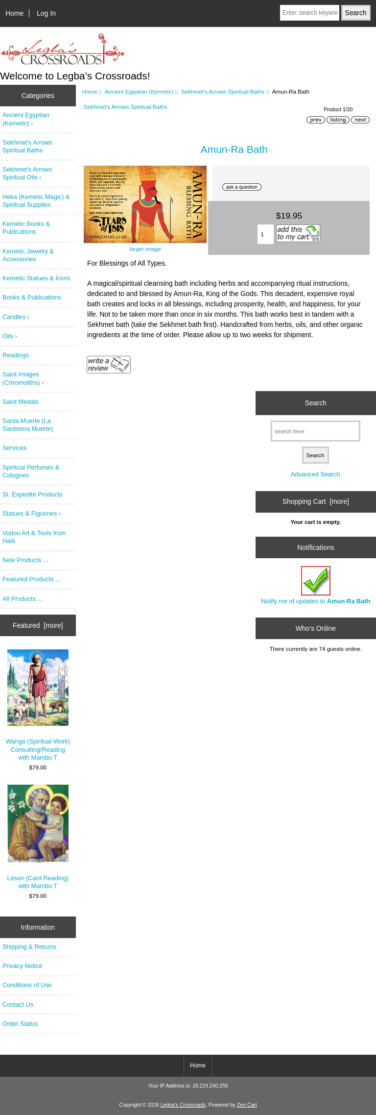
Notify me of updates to (315, 585)
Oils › (9, 336)
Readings (15, 355)
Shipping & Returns (29, 946)
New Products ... (25, 560)
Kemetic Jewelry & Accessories (28, 255)
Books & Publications (31, 297)
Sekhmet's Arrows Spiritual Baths (222, 91)
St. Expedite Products (32, 494)
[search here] (315, 431)
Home (14, 13)
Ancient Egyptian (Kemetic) (139, 91)
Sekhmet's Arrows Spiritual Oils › (27, 173)
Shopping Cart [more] (315, 501)
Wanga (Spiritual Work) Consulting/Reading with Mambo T (38, 705)
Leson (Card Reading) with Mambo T (38, 837)
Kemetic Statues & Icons (36, 278)
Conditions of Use (27, 985)
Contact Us (17, 1004)
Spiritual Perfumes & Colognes (30, 471)
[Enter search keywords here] (309, 13)
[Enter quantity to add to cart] (266, 234)
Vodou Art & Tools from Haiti (34, 537)
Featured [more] (38, 625)
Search (316, 403)
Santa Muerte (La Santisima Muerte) (27, 424)
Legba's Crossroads (183, 1105)
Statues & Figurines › (31, 513)
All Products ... (22, 598)
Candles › (15, 317)
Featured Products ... (31, 579)
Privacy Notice (22, 965)
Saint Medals (20, 401)
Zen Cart (247, 1105)
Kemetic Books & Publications (26, 227)
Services (14, 447)
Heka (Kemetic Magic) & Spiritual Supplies (36, 200)
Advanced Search (315, 474)
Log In (46, 13)
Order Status (20, 1023)
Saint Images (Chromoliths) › (23, 378)
